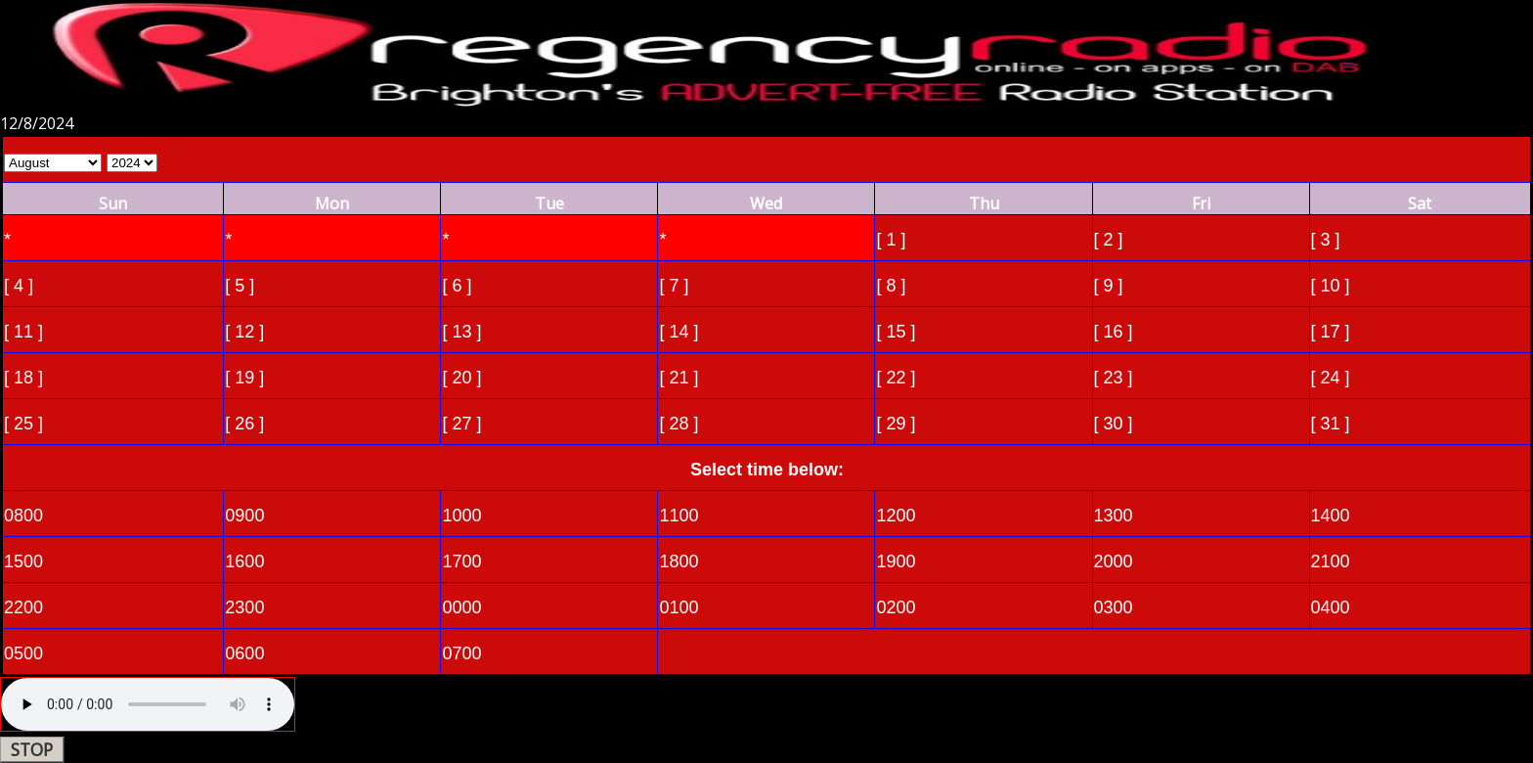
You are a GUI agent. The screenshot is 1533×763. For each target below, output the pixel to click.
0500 (23, 653)
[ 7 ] (673, 285)
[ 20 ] (461, 377)
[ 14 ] (678, 331)
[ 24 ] (1330, 377)
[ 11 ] (23, 331)
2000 (1113, 561)
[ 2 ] (1108, 239)
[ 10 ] (1330, 285)
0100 (678, 607)
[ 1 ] (890, 239)
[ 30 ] (1113, 423)
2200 (23, 607)
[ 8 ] (890, 285)
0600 (244, 653)
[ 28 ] (678, 423)
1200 (895, 515)
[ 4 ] (18, 285)
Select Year (132, 163)
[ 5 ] (239, 285)
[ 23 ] (1113, 377)
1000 (461, 515)
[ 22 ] (895, 377)
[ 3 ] (1325, 239)
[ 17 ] (1330, 331)
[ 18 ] (23, 377)
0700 (461, 653)
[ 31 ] (1330, 423)
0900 (244, 515)
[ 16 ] (1113, 331)
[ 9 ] (1108, 285)
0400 (1330, 607)
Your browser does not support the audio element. (147, 704)
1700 (461, 561)
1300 (1113, 515)
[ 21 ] (678, 377)
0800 (23, 515)
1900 (895, 561)
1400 (1330, 515)
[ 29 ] (895, 423)
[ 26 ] (244, 423)
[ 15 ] (895, 331)
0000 (461, 607)
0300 (1113, 607)
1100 (678, 515)
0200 (895, 607)
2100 (1330, 561)
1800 (678, 561)
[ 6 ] (456, 285)
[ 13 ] (461, 331)
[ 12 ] (244, 331)
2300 (244, 607)
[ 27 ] (461, 423)
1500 (23, 561)
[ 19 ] (244, 377)
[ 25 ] (23, 423)
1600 (244, 561)
